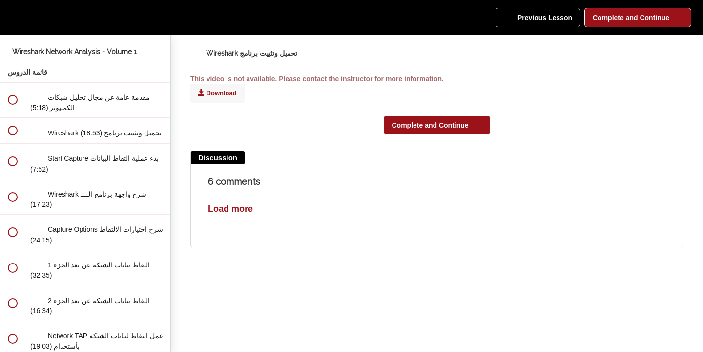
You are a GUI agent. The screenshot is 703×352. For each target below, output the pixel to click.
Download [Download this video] (217, 93)
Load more (230, 209)
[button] (12, 17)
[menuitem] (85, 17)
